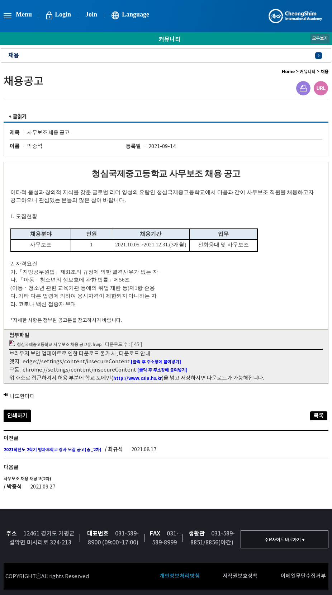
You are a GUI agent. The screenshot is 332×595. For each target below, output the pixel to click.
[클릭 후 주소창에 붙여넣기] (156, 361)
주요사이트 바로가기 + (284, 539)
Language (135, 14)
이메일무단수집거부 (303, 575)
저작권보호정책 (240, 575)
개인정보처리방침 (180, 575)
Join (91, 14)
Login (63, 14)
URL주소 (320, 88)
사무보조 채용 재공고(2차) (27, 478)
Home (288, 71)
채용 (13, 55)
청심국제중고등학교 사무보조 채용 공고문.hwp (59, 344)
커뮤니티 (308, 71)
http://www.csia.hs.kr (137, 378)
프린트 (303, 88)
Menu (24, 14)
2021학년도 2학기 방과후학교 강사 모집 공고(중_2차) (52, 449)
